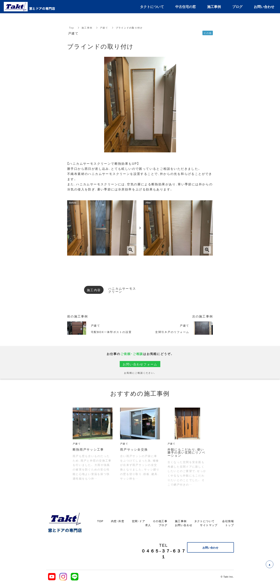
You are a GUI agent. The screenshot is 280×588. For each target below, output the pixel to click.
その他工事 (160, 521)
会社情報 (228, 521)
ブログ (163, 525)
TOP (100, 521)
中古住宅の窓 (185, 6)
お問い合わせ (183, 525)
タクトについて (204, 521)
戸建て (104, 27)
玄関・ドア (138, 521)
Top (71, 27)
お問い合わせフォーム (140, 364)
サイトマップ (208, 525)
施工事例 (87, 27)
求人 (148, 525)
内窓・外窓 (117, 521)
